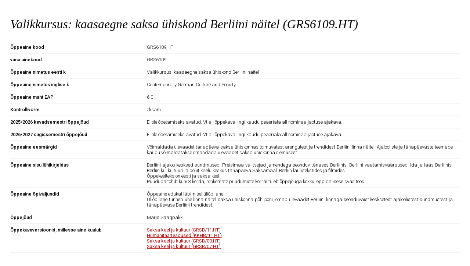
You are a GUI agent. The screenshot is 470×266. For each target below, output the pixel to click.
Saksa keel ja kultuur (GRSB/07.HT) (184, 246)
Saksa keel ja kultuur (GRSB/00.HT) (184, 241)
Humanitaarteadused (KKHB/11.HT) (184, 235)
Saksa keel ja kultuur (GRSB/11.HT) (184, 230)
